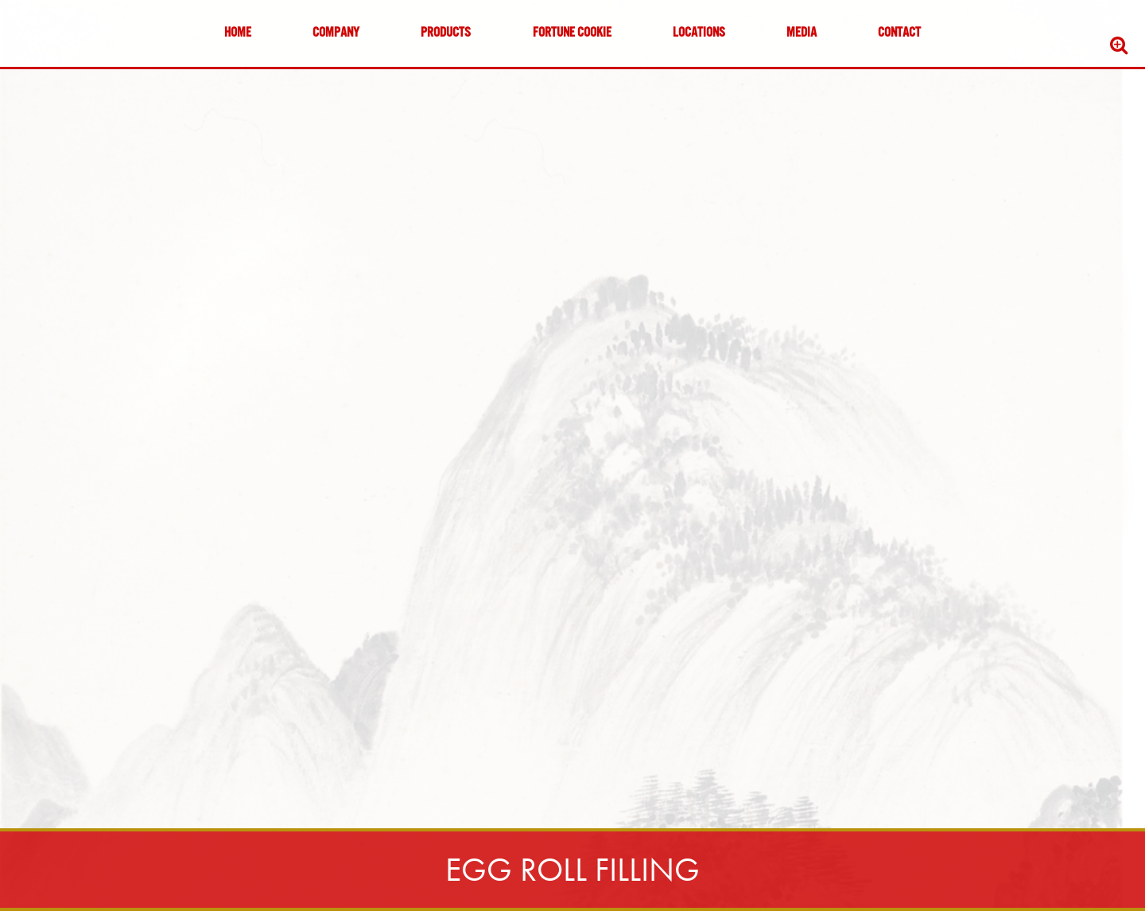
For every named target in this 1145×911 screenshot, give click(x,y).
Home (237, 33)
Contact (899, 33)
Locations (699, 33)
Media (801, 33)
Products (446, 33)
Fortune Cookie (572, 33)
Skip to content (59, 73)
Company (335, 33)
